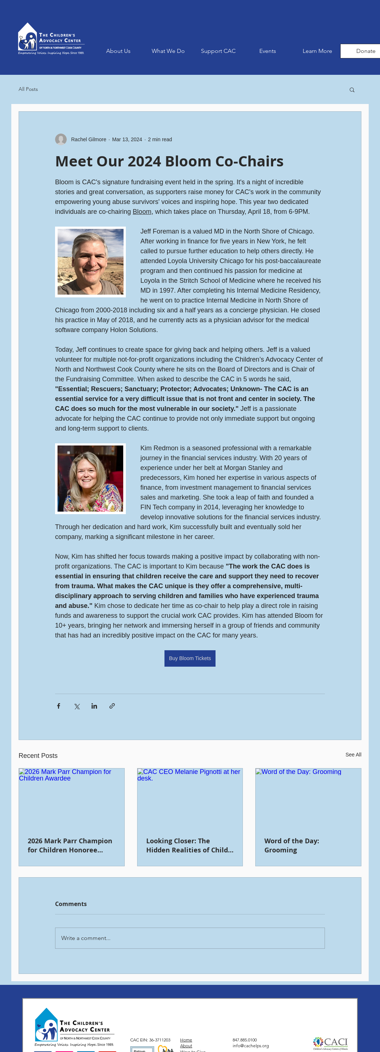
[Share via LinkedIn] (94, 705)
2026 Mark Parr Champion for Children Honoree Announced (70, 845)
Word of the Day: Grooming (291, 845)
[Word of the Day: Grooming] (308, 798)
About (186, 1045)
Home (186, 1040)
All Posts (28, 89)
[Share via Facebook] (58, 705)
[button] (168, 51)
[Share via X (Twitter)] (76, 705)
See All (353, 755)
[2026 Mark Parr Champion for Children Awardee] (71, 798)
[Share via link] (112, 705)
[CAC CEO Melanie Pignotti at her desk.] (190, 798)
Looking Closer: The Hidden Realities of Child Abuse (187, 845)
